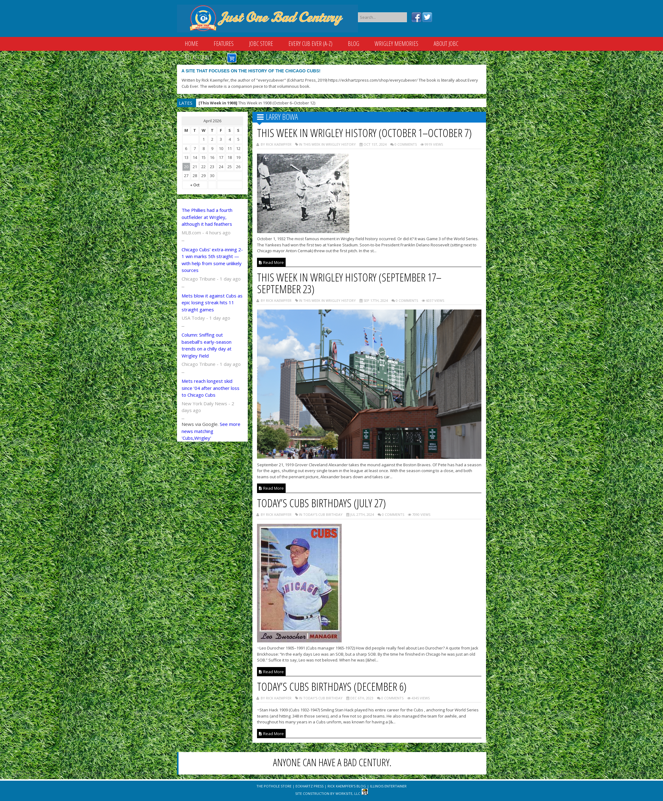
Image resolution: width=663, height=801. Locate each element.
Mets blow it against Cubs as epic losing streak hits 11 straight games (212, 303)
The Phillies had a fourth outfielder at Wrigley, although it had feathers (207, 217)
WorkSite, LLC (348, 793)
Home (191, 43)
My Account (198, 57)
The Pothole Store (273, 786)
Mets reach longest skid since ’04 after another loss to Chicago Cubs (210, 388)
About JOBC (446, 43)
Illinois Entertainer (388, 786)
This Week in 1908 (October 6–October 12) (257, 103)
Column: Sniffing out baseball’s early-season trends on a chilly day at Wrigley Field (206, 345)
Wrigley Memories (396, 43)
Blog (353, 43)
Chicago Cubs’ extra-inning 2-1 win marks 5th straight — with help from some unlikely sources (212, 259)
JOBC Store (261, 43)
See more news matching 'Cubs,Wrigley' (211, 431)
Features (224, 43)
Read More (271, 262)
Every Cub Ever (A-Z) (310, 43)
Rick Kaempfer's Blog (346, 786)
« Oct (194, 185)
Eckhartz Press (309, 786)
